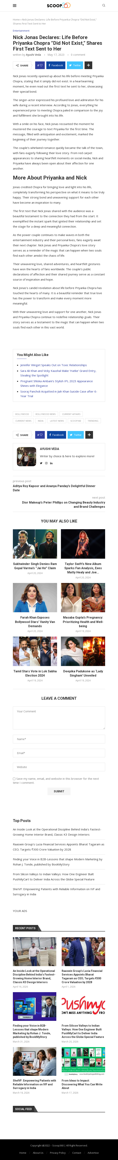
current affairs (71, 414)
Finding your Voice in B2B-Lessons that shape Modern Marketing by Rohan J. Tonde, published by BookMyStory (32, 1031)
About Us (38, 1152)
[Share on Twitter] (75, 65)
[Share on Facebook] (55, 65)
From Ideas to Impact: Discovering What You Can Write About (82, 1084)
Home (16, 19)
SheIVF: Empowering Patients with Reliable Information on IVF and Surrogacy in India (34, 1084)
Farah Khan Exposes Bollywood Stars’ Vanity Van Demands (35, 622)
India (40, 420)
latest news (57, 420)
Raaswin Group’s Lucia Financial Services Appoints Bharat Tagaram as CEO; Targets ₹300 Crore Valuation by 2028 (82, 976)
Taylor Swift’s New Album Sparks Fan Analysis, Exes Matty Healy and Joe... (83, 568)
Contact (76, 1152)
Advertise (93, 1152)
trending (93, 420)
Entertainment (21, 30)
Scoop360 (75, 420)
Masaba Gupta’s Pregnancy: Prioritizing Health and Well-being (83, 622)
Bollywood (22, 414)
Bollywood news (46, 414)
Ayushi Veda (33, 54)
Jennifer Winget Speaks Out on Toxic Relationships (53, 365)
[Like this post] (41, 65)
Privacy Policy (58, 1152)
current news (23, 420)
